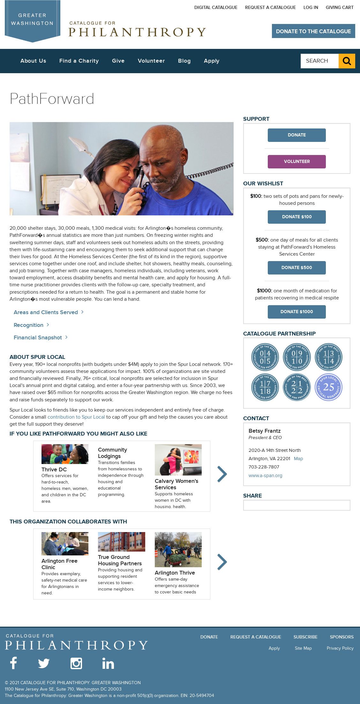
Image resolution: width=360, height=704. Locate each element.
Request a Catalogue (270, 7)
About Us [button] (33, 61)
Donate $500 (296, 267)
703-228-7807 (264, 467)
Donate (297, 135)
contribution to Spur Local (76, 417)
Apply (212, 61)
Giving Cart (340, 7)
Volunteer (297, 161)
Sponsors (342, 637)
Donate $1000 (297, 311)
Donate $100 (297, 217)
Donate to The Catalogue (313, 31)
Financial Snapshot (38, 337)
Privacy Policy (340, 648)
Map (298, 458)
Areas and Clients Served (46, 312)
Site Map (303, 648)
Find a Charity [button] (79, 61)
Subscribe (306, 637)
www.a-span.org (272, 475)
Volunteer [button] (151, 61)
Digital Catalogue (215, 7)
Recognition (28, 325)
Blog (184, 61)
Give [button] (118, 61)
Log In (311, 7)
